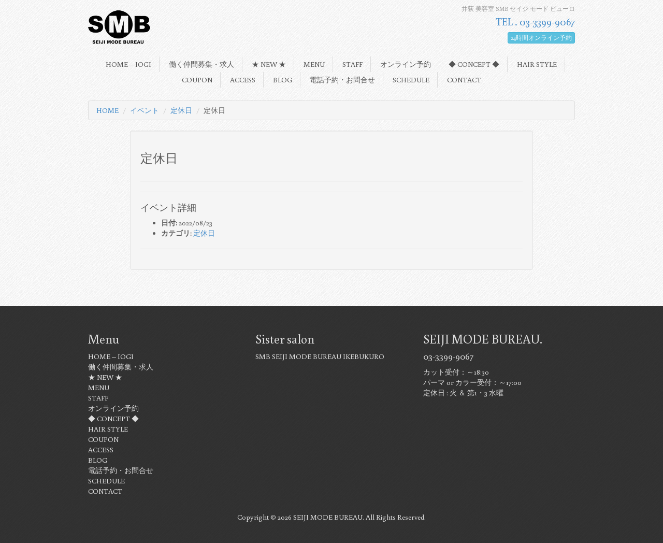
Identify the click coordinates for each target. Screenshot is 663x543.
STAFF (352, 64)
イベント (144, 110)
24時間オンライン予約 (541, 37)
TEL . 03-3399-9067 (535, 21)
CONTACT (464, 79)
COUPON (197, 79)
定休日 (181, 110)
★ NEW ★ (269, 64)
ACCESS (242, 79)
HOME (107, 110)
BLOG (282, 79)
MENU (314, 64)
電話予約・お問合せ (342, 79)
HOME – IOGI (128, 64)
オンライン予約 (405, 64)
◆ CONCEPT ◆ (474, 64)
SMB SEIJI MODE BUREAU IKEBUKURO (319, 356)
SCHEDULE (411, 79)
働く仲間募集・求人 (201, 64)
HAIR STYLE (537, 64)
